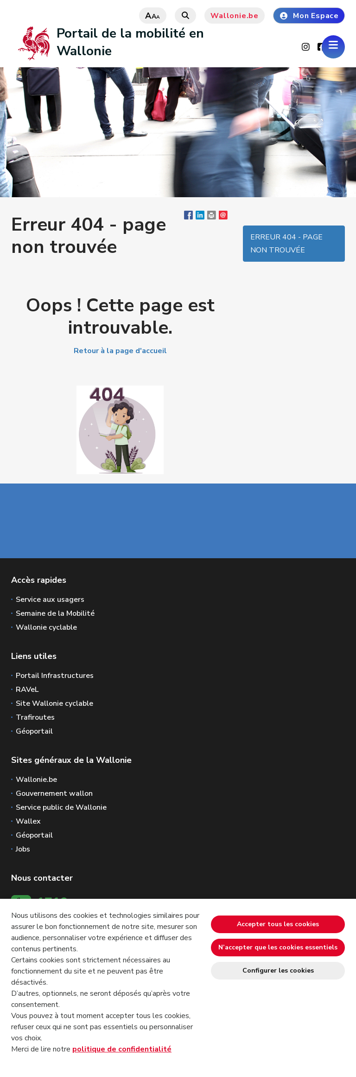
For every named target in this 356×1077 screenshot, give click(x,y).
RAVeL (27, 689)
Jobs (23, 849)
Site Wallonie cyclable (54, 703)
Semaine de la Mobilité (55, 613)
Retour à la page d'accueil (120, 351)
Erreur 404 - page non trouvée (286, 243)
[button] (211, 217)
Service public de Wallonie (61, 807)
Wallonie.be (234, 16)
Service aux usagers (50, 599)
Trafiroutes (35, 717)
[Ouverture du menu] (333, 46)
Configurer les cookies (278, 970)
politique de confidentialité (122, 1049)
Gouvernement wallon (54, 793)
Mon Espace (309, 16)
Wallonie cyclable (46, 627)
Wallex (28, 821)
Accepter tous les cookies (278, 924)
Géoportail (34, 731)
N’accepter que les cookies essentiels (277, 947)
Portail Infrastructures (55, 675)
